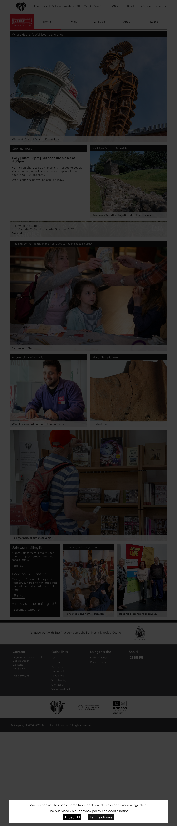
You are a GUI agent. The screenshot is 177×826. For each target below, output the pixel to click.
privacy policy (91, 811)
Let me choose (101, 817)
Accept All (72, 817)
